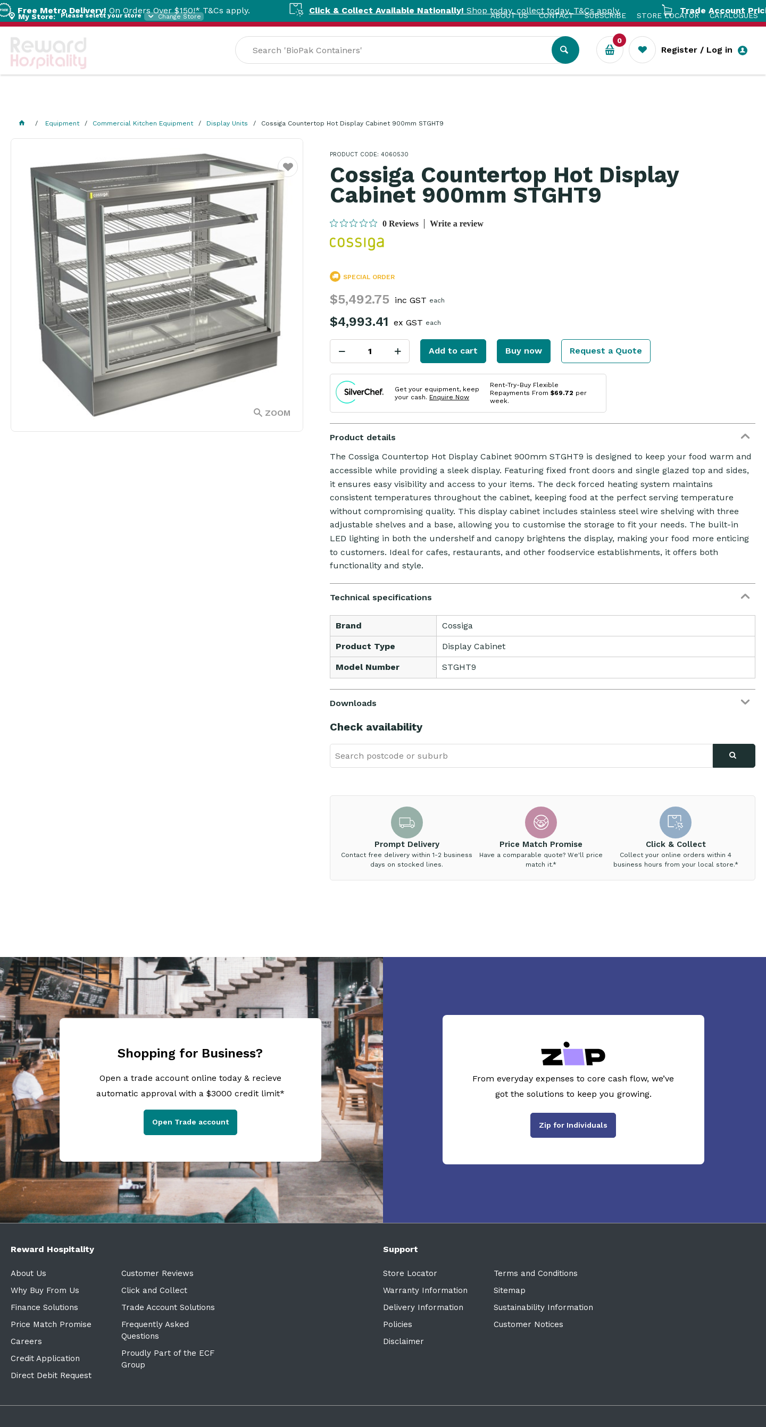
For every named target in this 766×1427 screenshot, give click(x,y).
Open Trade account (190, 1122)
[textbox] (486, 64)
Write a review (457, 223)
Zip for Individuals (573, 1125)
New (395, 101)
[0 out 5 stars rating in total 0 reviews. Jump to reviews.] (374, 223)
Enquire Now (449, 397)
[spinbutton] (369, 351)
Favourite (288, 173)
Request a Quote (606, 351)
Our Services (106, 101)
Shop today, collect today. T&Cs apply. (487, 10)
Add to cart (453, 351)
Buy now (523, 351)
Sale (358, 101)
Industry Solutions (194, 101)
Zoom (277, 413)
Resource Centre (292, 101)
